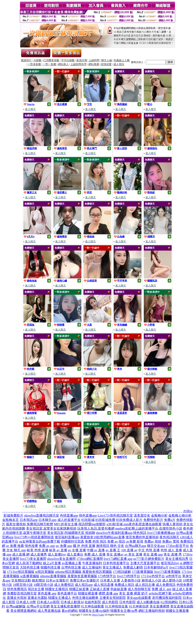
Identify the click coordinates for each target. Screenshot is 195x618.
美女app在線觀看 (139, 597)
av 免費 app (64, 546)
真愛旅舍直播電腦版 (82, 576)
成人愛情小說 (172, 580)
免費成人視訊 (124, 584)
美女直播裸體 (159, 606)
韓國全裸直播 (88, 593)
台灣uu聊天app (135, 546)
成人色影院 (110, 602)
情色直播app (88, 515)
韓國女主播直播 (177, 610)
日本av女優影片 (57, 580)
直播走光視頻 (17, 597)
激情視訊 (102, 546)
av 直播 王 (113, 550)
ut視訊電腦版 (44, 571)
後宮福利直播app (67, 537)
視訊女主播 (36, 589)
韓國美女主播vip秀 (124, 610)
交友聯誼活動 (21, 580)
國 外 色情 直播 (84, 546)
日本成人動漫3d (72, 602)
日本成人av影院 (48, 602)
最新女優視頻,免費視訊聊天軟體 (29, 524)
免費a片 (169, 520)
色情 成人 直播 (171, 550)
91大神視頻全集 (116, 606)
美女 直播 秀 (173, 554)
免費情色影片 (153, 520)
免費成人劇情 (133, 567)
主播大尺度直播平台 (145, 563)
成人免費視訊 (64, 584)
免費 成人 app (161, 589)
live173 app (98, 614)
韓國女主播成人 (59, 597)
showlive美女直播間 (61, 559)
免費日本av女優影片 (84, 580)
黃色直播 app (47, 593)
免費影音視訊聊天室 (22, 593)
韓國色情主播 (50, 567)
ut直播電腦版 (29, 576)
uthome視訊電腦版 (68, 571)
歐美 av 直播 (58, 550)
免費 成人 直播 (95, 554)
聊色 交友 (117, 546)
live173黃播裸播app (161, 533)
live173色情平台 (128, 576)
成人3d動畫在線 (148, 602)
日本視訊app (29, 520)
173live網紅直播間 (89, 559)
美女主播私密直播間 (65, 606)
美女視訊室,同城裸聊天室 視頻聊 (71, 533)
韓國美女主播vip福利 (94, 610)
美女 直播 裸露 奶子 (133, 593)
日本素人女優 (110, 580)
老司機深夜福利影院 (167, 597)
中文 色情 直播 (149, 550)
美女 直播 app (153, 554)
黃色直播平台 (67, 593)
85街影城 (88, 520)
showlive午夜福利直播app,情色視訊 (121, 533)
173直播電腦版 (142, 571)
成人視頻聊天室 (139, 589)
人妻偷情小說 (131, 580)
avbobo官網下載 (160, 593)
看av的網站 (70, 610)
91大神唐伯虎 (139, 606)
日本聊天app (47, 520)
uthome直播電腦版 (53, 576)
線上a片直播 (52, 563)
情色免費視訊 (17, 589)
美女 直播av (115, 554)
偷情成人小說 (151, 580)
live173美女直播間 (33, 559)
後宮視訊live (170, 563)
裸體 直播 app (108, 593)
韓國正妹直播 (79, 589)
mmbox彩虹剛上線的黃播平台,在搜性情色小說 (148, 528)
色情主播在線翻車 (85, 597)
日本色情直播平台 (116, 563)
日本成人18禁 (26, 602)
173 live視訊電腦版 (20, 571)
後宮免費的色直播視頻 (142, 537)
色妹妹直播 (118, 589)
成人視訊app (84, 584)
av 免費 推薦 (15, 546)
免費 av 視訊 (116, 541)
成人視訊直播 (104, 584)
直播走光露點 (37, 597)
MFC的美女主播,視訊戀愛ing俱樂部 (80, 524)
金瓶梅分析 (159, 515)
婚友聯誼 (38, 580)
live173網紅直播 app (118, 559)
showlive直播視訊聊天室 (41, 515)
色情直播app (69, 515)
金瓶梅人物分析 (179, 515)
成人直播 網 (21, 554)
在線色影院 (92, 602)
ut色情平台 (173, 576)
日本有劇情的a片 (156, 567)
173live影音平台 (177, 546)
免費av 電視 (170, 541)
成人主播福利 (92, 567)
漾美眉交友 (142, 515)
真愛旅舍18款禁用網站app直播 (102, 537)
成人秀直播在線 (49, 610)
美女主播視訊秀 (176, 559)
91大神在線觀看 (92, 606)
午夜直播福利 (92, 563)
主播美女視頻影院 (112, 597)
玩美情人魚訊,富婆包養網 (95, 528)
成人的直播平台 (69, 520)
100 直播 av (129, 550)
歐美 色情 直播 (37, 550)
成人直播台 (75, 554)
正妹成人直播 (99, 589)
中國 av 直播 (96, 550)
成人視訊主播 (145, 584)
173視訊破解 (122, 571)
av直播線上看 (71, 563)
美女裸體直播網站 (23, 610)
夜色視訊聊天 (169, 537)
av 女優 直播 (77, 550)
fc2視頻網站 (169, 602)
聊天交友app (156, 546)
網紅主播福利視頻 (151, 610)
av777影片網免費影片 (148, 559)
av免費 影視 (134, 541)
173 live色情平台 (153, 576)
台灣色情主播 (71, 567)
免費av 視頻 (152, 541)
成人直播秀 (38, 554)
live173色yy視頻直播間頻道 (34, 537)
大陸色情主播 (30, 567)
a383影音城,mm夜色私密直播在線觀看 (134, 524)
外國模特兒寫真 (72, 541)
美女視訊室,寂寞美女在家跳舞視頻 (51, 528)
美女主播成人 (112, 567)
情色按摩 (31, 546)
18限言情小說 (43, 584)
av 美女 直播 (133, 554)
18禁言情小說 (23, 584)
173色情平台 (107, 576)
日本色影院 (127, 602)
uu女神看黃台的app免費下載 (39, 541)
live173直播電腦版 (167, 571)
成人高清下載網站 (29, 563)
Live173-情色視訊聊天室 (115, 515)
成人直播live (57, 554)
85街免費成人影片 (129, 520)
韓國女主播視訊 (56, 589)
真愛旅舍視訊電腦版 (97, 571)
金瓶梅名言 (10, 520)
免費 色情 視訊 (95, 541)
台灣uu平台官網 (38, 606)
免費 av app (47, 546)
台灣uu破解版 (16, 606)
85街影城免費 (105, 520)
